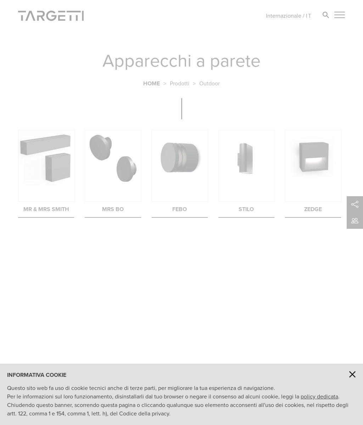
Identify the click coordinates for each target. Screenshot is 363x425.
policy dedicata (319, 396)
